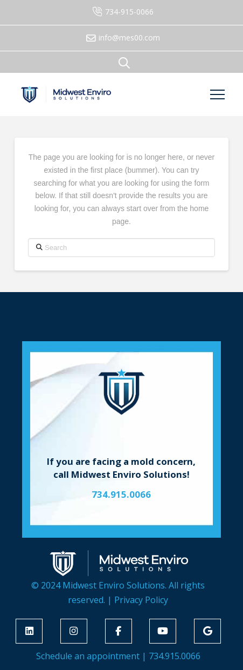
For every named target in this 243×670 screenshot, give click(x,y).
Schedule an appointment (88, 656)
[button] (124, 62)
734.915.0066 (174, 656)
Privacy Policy (141, 600)
